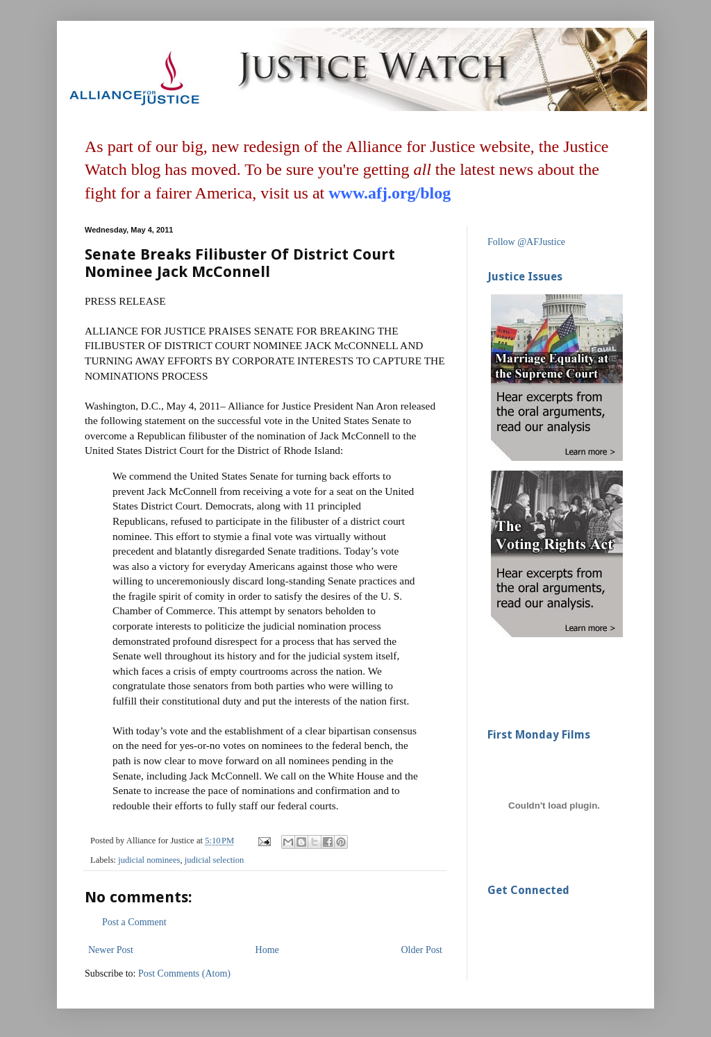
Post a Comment (134, 922)
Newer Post (110, 950)
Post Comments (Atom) (184, 973)
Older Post (422, 950)
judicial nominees (149, 860)
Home (267, 950)
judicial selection (214, 860)
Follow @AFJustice (526, 242)
